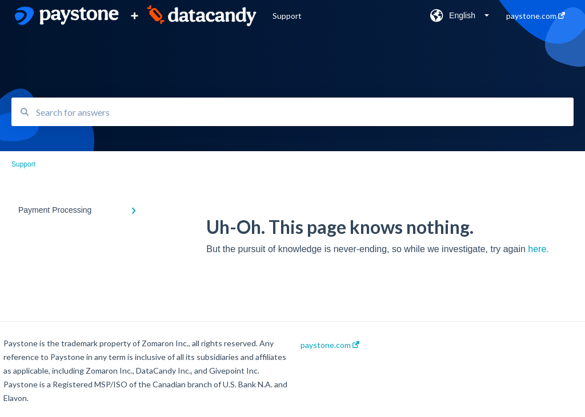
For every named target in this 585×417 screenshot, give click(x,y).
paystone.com (329, 345)
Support (287, 16)
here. (538, 249)
